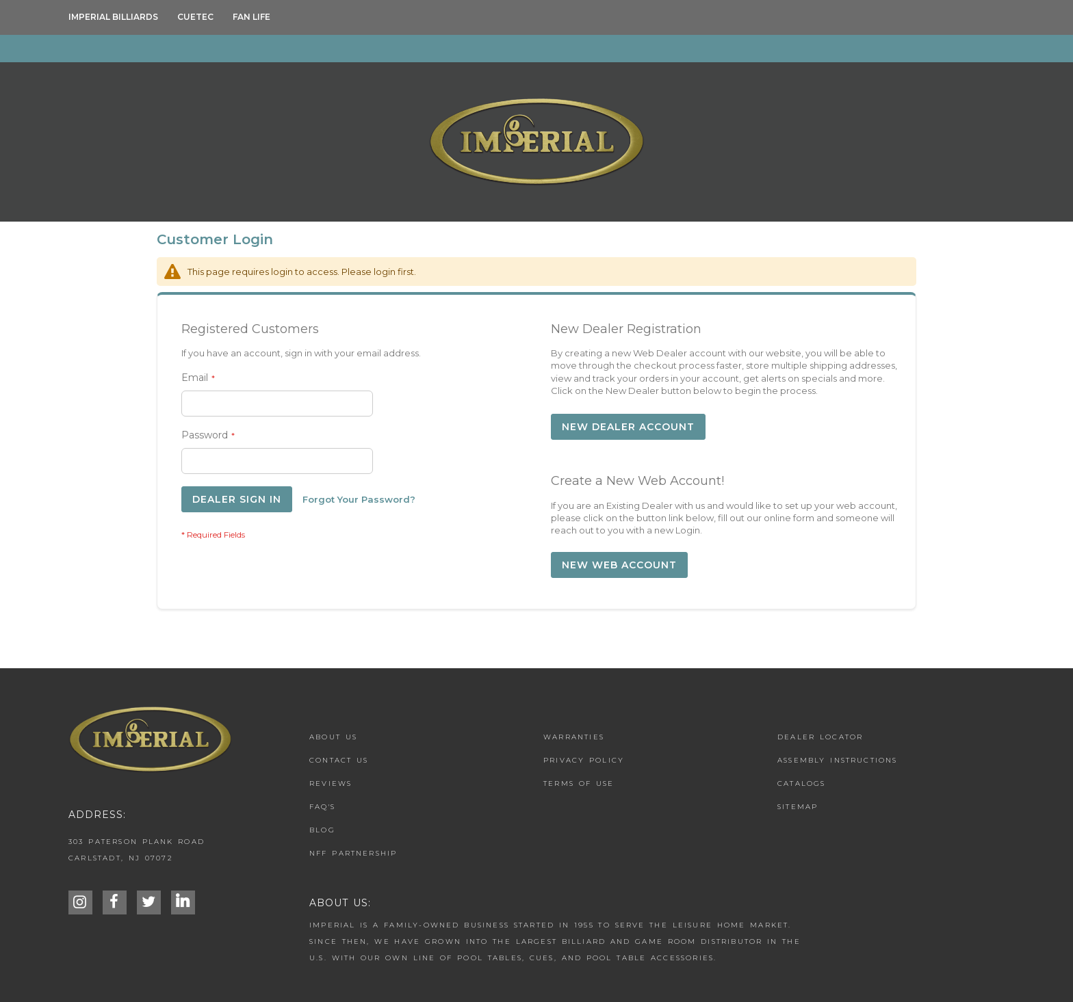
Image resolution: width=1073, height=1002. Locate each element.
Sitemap (797, 806)
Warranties (573, 737)
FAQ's (322, 806)
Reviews (330, 783)
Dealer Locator (820, 737)
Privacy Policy (583, 760)
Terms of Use (578, 783)
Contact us (339, 760)
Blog (322, 830)
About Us (333, 737)
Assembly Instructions (837, 760)
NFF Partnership (353, 853)
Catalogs (801, 783)
